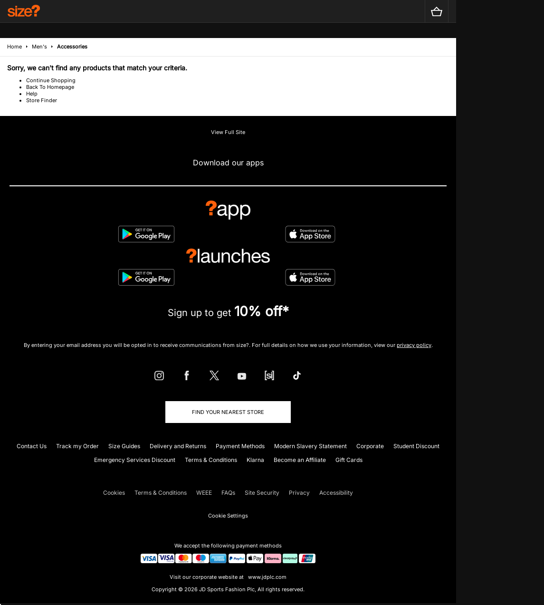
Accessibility (336, 492)
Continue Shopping (51, 80)
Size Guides (124, 446)
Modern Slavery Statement (310, 446)
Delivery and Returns (178, 446)
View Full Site (228, 132)
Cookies (114, 492)
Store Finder (41, 100)
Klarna (255, 459)
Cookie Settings (228, 515)
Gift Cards (349, 459)
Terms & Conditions (211, 459)
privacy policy (414, 345)
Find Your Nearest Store (228, 412)
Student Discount (416, 446)
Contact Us (32, 446)
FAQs (228, 492)
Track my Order (77, 446)
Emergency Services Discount (134, 459)
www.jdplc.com (266, 577)
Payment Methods (240, 446)
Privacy (299, 492)
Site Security (262, 492)
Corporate (370, 446)
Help (32, 93)
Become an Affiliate (300, 459)
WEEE (204, 492)
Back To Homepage (50, 87)
